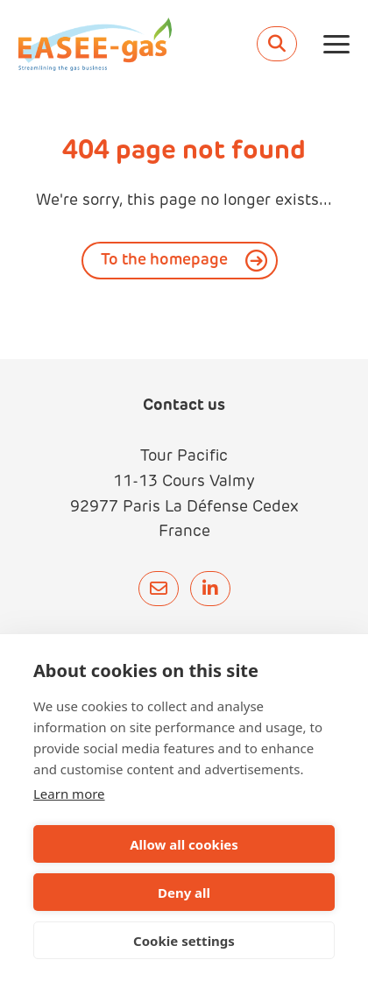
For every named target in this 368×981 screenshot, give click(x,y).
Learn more (69, 793)
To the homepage (164, 260)
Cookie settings (184, 940)
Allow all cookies (184, 844)
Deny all (184, 892)
